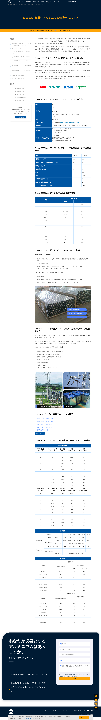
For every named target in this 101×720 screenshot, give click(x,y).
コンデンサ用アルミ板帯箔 (44, 430)
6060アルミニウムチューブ (18, 52)
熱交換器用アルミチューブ (18, 81)
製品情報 (36, 3)
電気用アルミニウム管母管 (18, 78)
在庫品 (55, 34)
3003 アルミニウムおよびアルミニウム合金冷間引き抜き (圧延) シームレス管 (21, 48)
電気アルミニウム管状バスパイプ (46, 428)
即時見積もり (39, 436)
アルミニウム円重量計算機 (18, 103)
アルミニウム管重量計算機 (18, 97)
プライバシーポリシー (52, 713)
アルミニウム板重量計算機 (18, 91)
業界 (42, 3)
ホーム (21, 3)
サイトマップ (65, 713)
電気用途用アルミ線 (42, 433)
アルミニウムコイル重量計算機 (19, 100)
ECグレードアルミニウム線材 (45, 422)
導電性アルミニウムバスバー (45, 425)
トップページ (13, 8)
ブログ (64, 3)
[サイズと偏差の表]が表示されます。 (70, 126)
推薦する (49, 3)
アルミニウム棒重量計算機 (18, 94)
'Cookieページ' (28, 719)
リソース (56, 3)
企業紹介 (28, 3)
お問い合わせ (72, 3)
